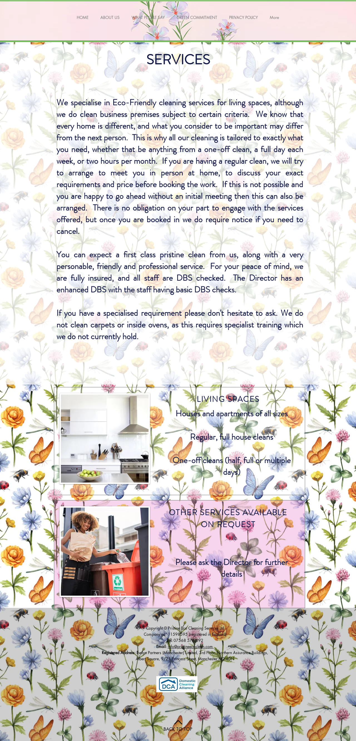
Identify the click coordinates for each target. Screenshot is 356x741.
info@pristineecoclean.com (191, 646)
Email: (162, 646)
